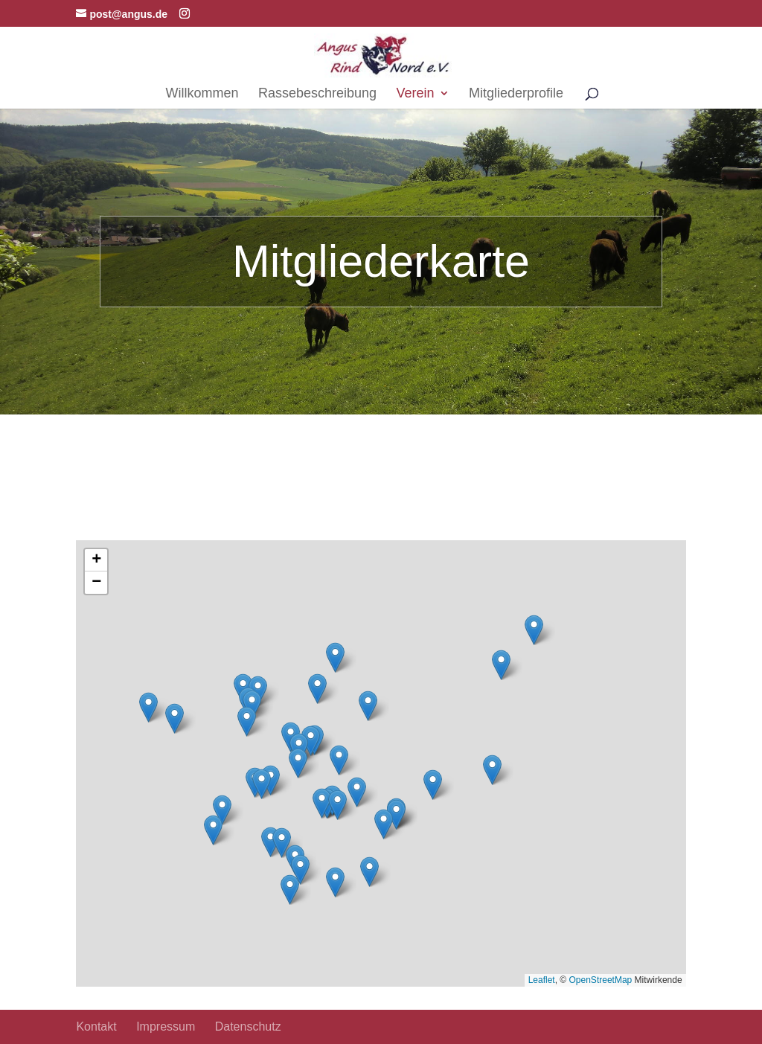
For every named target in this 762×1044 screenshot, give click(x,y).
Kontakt (96, 1026)
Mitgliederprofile (516, 94)
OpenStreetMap (601, 980)
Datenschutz (248, 1026)
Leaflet (541, 980)
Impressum (165, 1026)
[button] (281, 842)
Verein (416, 94)
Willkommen (201, 94)
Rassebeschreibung (317, 94)
